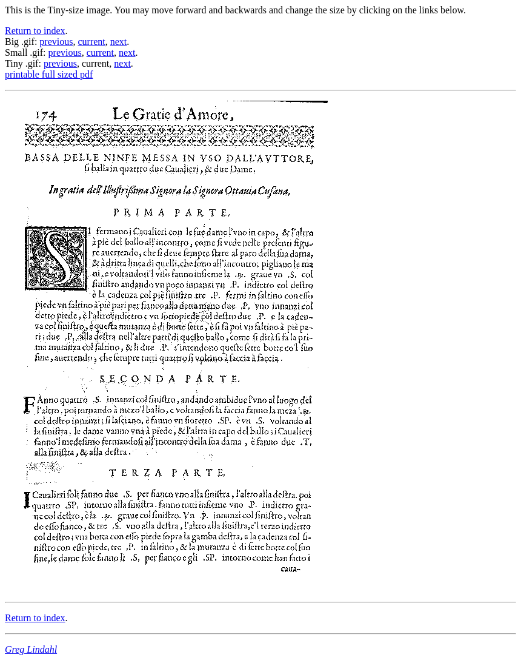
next (118, 41)
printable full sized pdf (49, 74)
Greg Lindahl (31, 649)
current (91, 41)
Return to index (35, 30)
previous (56, 41)
